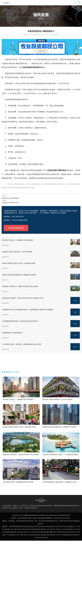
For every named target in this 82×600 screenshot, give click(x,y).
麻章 (27, 526)
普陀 (64, 532)
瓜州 (40, 537)
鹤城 (42, 529)
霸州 (61, 532)
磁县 (45, 535)
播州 (71, 529)
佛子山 (18, 535)
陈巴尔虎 (22, 526)
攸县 (53, 526)
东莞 (58, 532)
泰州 (54, 535)
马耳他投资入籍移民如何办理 (10, 202)
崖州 (36, 532)
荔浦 (65, 535)
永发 (65, 526)
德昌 (15, 532)
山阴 (15, 529)
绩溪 (51, 535)
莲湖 (59, 526)
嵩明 (57, 529)
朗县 (26, 529)
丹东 (62, 535)
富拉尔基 (19, 529)
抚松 (29, 529)
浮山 (62, 529)
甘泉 (41, 526)
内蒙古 (4, 535)
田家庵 (51, 532)
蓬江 (9, 529)
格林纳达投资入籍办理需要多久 (11, 198)
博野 (46, 537)
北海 (68, 526)
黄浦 (30, 526)
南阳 (22, 535)
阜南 (5, 532)
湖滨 (67, 532)
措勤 (8, 532)
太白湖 (28, 535)
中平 (74, 529)
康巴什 (14, 535)
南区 (36, 526)
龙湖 (65, 529)
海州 (23, 529)
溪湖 (42, 532)
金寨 (10, 535)
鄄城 (15, 526)
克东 (51, 529)
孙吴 (47, 526)
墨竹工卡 (26, 532)
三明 (77, 526)
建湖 (35, 535)
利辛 (37, 537)
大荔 (10, 526)
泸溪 (78, 532)
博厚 (32, 529)
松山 (74, 526)
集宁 (59, 535)
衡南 (50, 526)
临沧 (25, 535)
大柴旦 (19, 532)
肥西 (69, 532)
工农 (7, 535)
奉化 (77, 529)
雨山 (22, 532)
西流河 (38, 535)
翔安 (42, 535)
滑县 (48, 535)
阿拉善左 (46, 532)
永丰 (12, 529)
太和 (56, 526)
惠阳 (71, 526)
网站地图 (61, 515)
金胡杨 (12, 532)
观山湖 (75, 535)
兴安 (48, 529)
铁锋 (32, 535)
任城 (71, 535)
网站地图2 (67, 515)
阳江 (45, 529)
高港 (68, 529)
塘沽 (44, 526)
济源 (33, 532)
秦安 (68, 535)
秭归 (72, 532)
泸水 (57, 535)
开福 (39, 532)
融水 (35, 529)
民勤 (6, 529)
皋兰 (59, 529)
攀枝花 (38, 529)
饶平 (75, 532)
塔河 (43, 537)
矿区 (55, 532)
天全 (54, 529)
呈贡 (33, 526)
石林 (62, 526)
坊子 (30, 532)
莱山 (39, 526)
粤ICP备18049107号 (52, 515)
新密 (18, 526)
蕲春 (12, 526)
